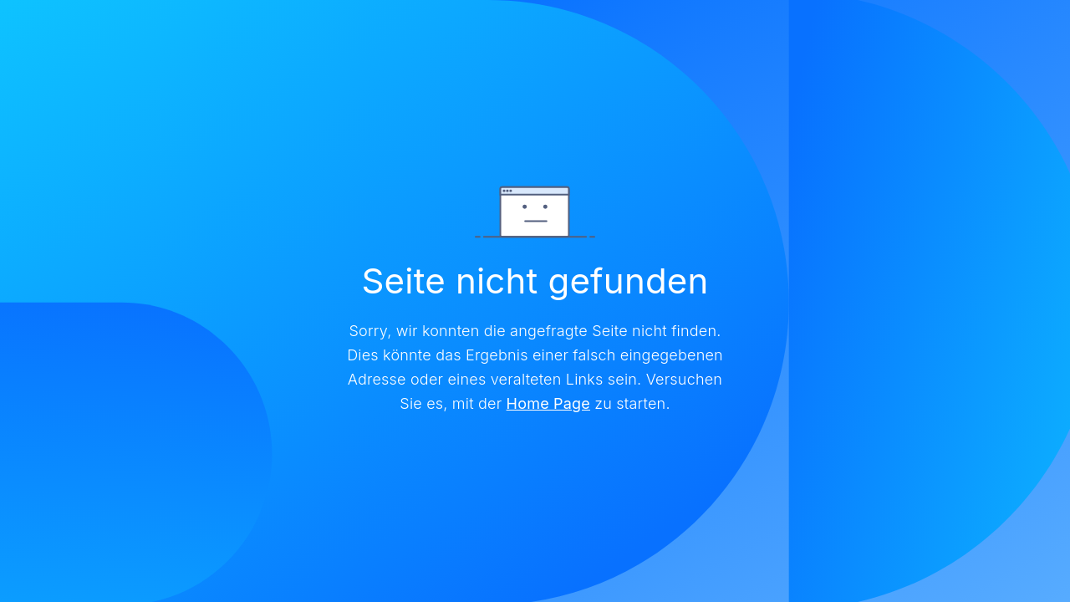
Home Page (548, 403)
